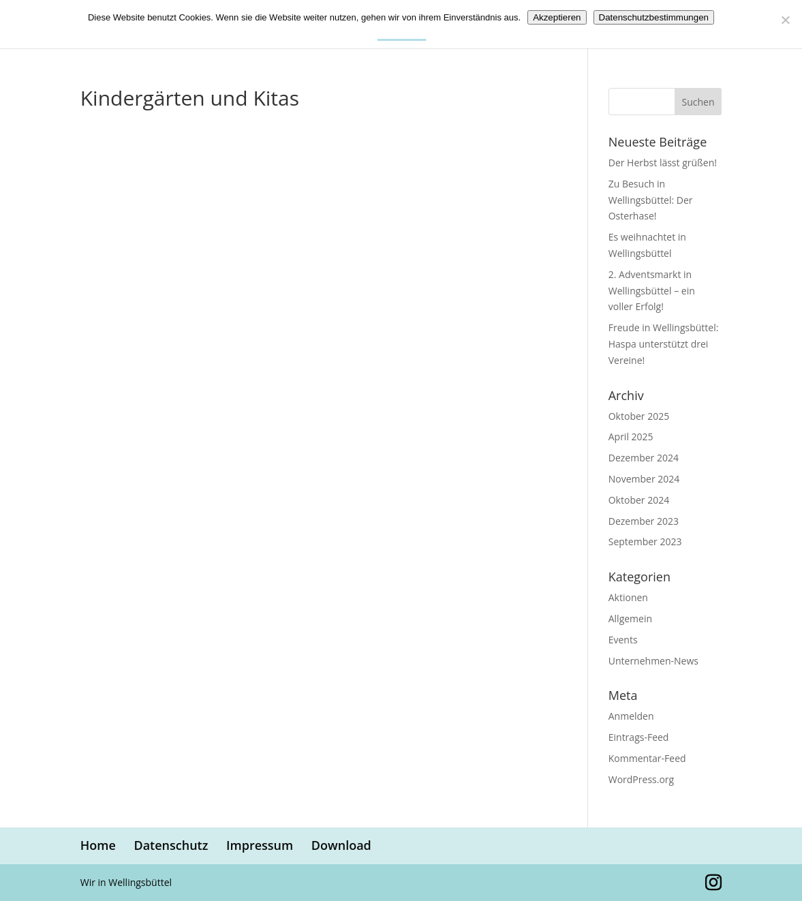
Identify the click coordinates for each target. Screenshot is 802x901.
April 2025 (630, 436)
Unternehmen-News (653, 660)
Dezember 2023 (643, 521)
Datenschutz (171, 845)
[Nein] (785, 20)
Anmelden (631, 715)
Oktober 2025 (638, 416)
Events (623, 639)
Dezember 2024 (643, 457)
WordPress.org (641, 779)
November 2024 (644, 478)
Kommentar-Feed (647, 758)
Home (98, 845)
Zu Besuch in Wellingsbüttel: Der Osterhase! (650, 200)
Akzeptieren (557, 17)
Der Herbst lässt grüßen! (662, 162)
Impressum (259, 845)
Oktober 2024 (638, 499)
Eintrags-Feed (638, 737)
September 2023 (645, 541)
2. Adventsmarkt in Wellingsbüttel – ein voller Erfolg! (651, 291)
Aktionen (628, 597)
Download (341, 845)
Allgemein (630, 618)
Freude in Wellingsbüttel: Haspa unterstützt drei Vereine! (663, 344)
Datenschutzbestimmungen (654, 17)
